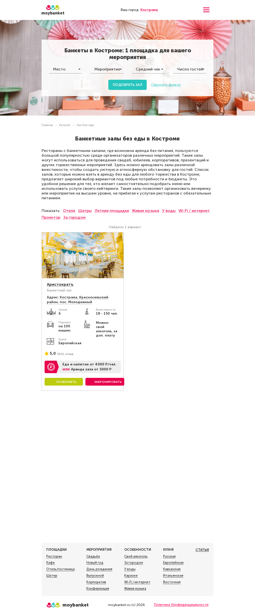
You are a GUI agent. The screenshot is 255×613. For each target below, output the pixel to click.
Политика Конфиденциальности (181, 605)
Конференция (97, 589)
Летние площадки (112, 210)
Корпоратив (96, 582)
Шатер (51, 576)
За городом (74, 217)
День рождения (99, 569)
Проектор (51, 217)
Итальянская (173, 576)
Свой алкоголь (136, 556)
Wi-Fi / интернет (194, 210)
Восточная (172, 582)
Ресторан (54, 556)
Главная (47, 125)
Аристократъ (60, 284)
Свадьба (93, 556)
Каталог (64, 125)
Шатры (85, 210)
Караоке (131, 576)
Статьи (202, 550)
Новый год (94, 563)
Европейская (173, 563)
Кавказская (172, 569)
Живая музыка (145, 210)
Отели (69, 210)
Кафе (50, 563)
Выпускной (95, 576)
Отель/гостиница (60, 569)
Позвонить (66, 382)
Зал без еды (85, 125)
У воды (169, 210)
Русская (169, 556)
